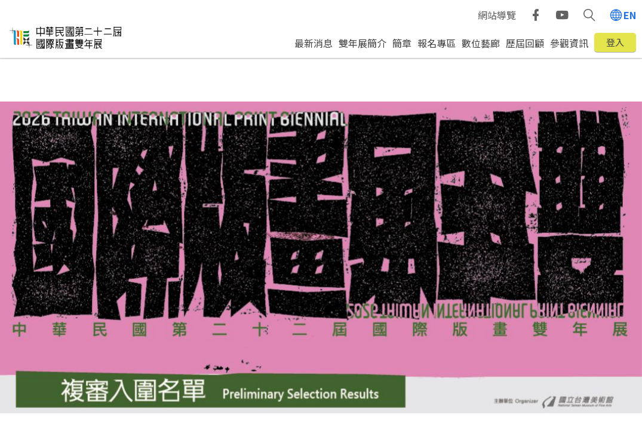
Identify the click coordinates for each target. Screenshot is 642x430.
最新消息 (313, 43)
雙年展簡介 (362, 43)
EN (629, 15)
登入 (615, 42)
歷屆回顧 (525, 43)
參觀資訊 (569, 43)
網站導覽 (497, 15)
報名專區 (436, 43)
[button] (589, 15)
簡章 (401, 43)
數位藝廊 (481, 43)
